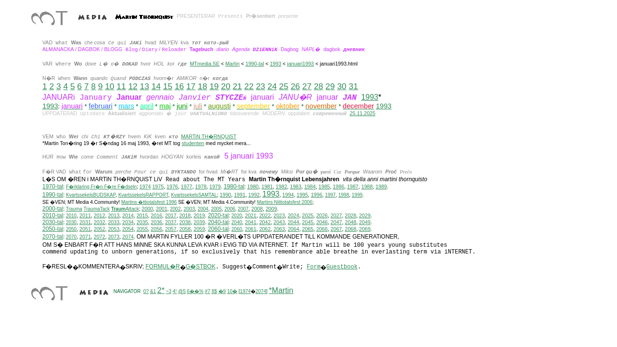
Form (314, 267)
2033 (113, 222)
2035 (142, 222)
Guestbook (342, 267)
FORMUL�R (162, 266)
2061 (251, 229)
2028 (350, 215)
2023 (279, 215)
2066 (322, 229)
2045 (308, 222)
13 (144, 86)
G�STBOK (201, 266)
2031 (85, 222)
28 (318, 86)
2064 (293, 229)
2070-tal (52, 236)
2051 (85, 229)
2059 (199, 229)
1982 (281, 186)
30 (341, 86)
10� (232, 291)
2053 (113, 229)
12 (132, 86)
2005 (216, 209)
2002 (175, 209)
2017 (171, 215)
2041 (251, 222)
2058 (185, 229)
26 (295, 86)
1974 (145, 186)
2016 (156, 215)
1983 (296, 186)
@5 (182, 291)
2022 (265, 215)
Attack (125, 209)
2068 (350, 229)
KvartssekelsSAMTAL (194, 195)
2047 (336, 222)
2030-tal (52, 222)
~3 (168, 291)
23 (260, 86)
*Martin (281, 290)
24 (272, 86)
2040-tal (218, 222)
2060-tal (218, 229)
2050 (71, 229)
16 (179, 86)
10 (109, 86)
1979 (215, 186)
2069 (365, 229)
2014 (128, 215)
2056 (156, 229)
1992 (254, 195)
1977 (187, 186)
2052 (99, 229)
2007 (243, 209)
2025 (308, 215)
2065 (308, 229)
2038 (185, 222)
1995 (302, 195)
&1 (153, 291)
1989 (381, 186)
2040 (236, 222)
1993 (276, 64)
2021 (251, 215)
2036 (156, 222)
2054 (128, 229)
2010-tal (52, 215)
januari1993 (300, 64)
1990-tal (254, 64)
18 (202, 86)
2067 (336, 229)
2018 (185, 215)
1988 (367, 186)
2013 (113, 215)
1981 (267, 186)
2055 (142, 229)
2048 (350, 222)
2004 (203, 209)
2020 (236, 215)
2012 (99, 215)
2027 (336, 215)
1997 (330, 195)
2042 (265, 222)
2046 (322, 222)
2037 (171, 222)
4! (175, 291)
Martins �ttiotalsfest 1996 (149, 202)
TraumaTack (96, 209)
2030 (71, 222)
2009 (271, 209)
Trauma (74, 209)
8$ (214, 291)
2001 (161, 209)
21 (237, 86)
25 (283, 86)
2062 (265, 229)
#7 (207, 291)
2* (161, 290)
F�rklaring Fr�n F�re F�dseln (101, 186)
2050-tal (52, 229)
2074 (128, 237)
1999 (357, 195)
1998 (343, 195)
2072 (99, 237)
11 (121, 86)
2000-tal (52, 208)
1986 (338, 186)
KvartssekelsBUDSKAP (91, 195)
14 (156, 86)
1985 (324, 186)
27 (306, 86)
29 (329, 86)
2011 (85, 215)
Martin (232, 64)
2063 (279, 229)
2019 (199, 215)
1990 (225, 195)
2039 (199, 222)
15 (167, 86)
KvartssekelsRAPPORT (143, 195)
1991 (239, 195)
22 (249, 86)
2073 (113, 237)
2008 (257, 209)
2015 (142, 215)
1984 (310, 186)
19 (214, 86)
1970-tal (52, 186)
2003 (189, 209)
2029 (365, 215)
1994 (288, 195)
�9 (222, 291)
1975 (158, 186)
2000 (147, 209)
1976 (172, 186)
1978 (200, 186)
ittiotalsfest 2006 (284, 202)
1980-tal (234, 186)
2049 (365, 222)
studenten (192, 143)
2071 (85, 237)
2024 (293, 215)
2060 (236, 229)
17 (190, 86)
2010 (71, 215)
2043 (279, 222)
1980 (253, 186)
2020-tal (218, 215)
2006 (229, 209)
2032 (99, 222)
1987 (353, 186)
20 (225, 86)
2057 (171, 229)
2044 (293, 222)
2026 (322, 215)
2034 (128, 222)
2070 (71, 237)
